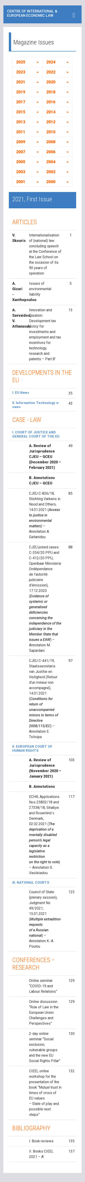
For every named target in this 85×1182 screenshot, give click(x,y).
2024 (50, 62)
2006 (50, 151)
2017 (20, 102)
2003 (20, 171)
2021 (20, 82)
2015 (20, 111)
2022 (50, 72)
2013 (20, 121)
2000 (50, 181)
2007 (20, 151)
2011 (20, 131)
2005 (20, 161)
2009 (20, 141)
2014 (50, 111)
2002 (50, 171)
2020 (50, 82)
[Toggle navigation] (74, 15)
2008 (50, 141)
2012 (50, 121)
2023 (20, 72)
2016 (50, 102)
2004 (50, 161)
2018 (50, 92)
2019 (20, 92)
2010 (50, 131)
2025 (20, 62)
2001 (20, 181)
